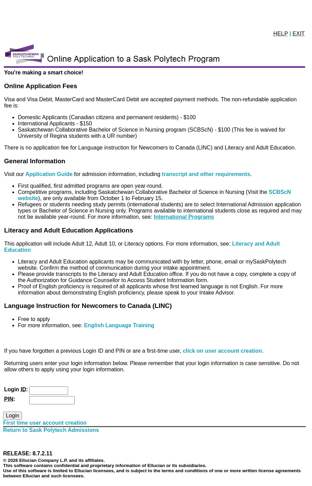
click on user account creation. (223, 351)
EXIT (298, 34)
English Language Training (119, 325)
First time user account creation (45, 423)
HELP (280, 34)
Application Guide (49, 174)
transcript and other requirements (206, 174)
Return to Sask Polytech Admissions (51, 430)
